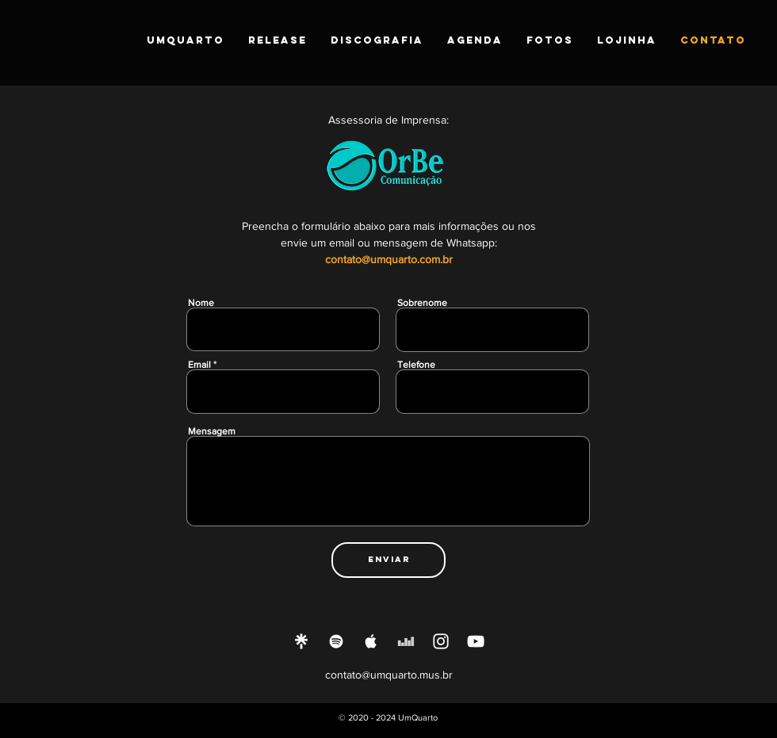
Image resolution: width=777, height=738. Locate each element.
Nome (201, 303)
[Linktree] (301, 641)
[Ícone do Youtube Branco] (475, 641)
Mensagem (211, 431)
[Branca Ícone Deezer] (406, 641)
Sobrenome (422, 303)
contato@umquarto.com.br (389, 259)
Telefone (416, 364)
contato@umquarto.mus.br (389, 674)
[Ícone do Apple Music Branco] (371, 641)
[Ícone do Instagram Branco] (441, 641)
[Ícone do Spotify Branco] (336, 641)
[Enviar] (388, 560)
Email (199, 364)
